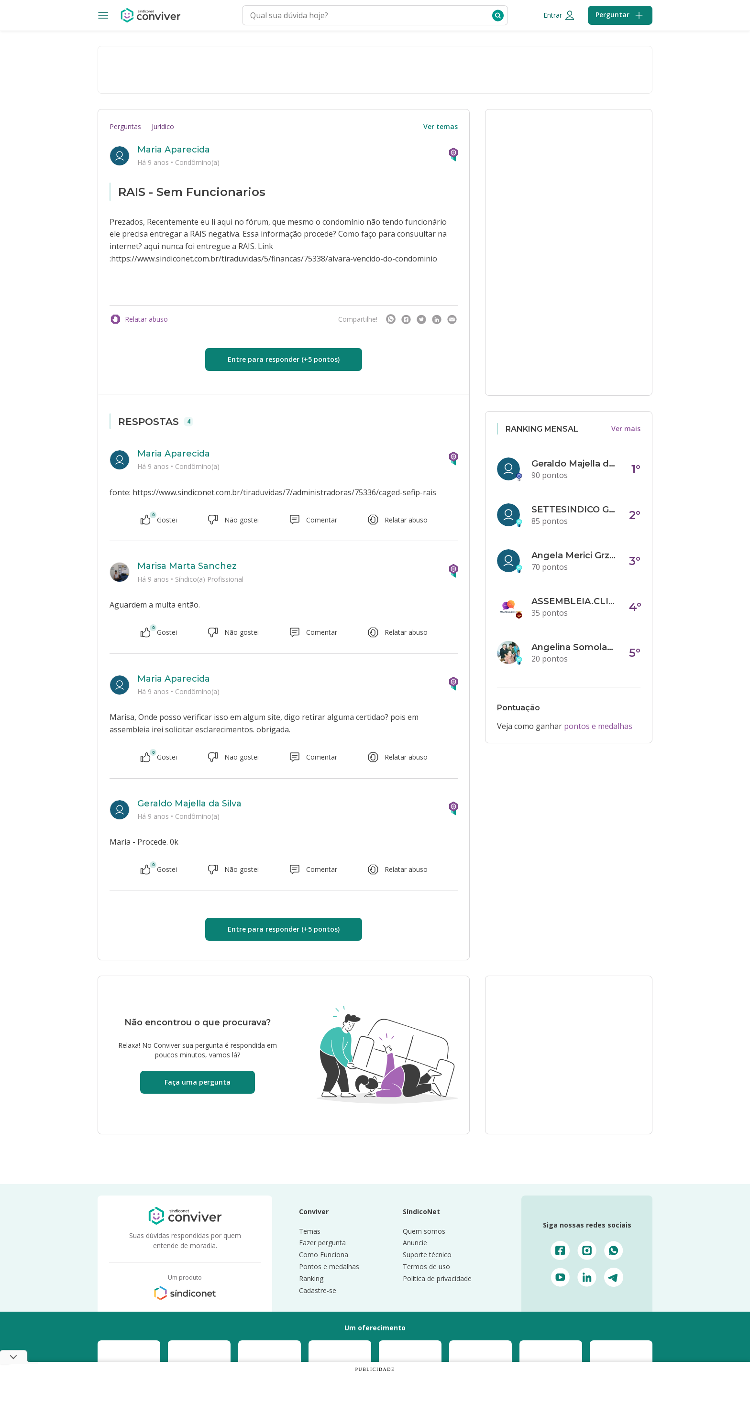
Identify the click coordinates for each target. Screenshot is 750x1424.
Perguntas (125, 126)
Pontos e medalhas (329, 1266)
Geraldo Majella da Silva (189, 803)
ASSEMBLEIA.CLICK (574, 601)
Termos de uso (426, 1266)
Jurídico (163, 126)
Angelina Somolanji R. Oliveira (574, 647)
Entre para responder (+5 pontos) (284, 359)
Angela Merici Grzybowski (574, 555)
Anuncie (415, 1242)
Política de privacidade (437, 1278)
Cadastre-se (317, 1290)
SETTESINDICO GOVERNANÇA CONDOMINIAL (574, 509)
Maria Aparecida (173, 149)
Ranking (311, 1278)
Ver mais (625, 428)
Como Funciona (323, 1254)
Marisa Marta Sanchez (187, 566)
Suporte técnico (427, 1254)
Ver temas (440, 126)
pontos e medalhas (598, 726)
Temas (309, 1231)
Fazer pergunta (322, 1242)
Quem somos (424, 1231)
